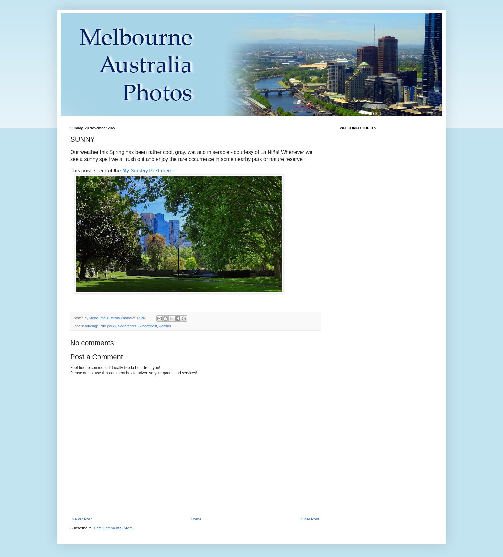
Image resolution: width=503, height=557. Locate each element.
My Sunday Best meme (148, 170)
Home (196, 519)
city (102, 326)
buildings (92, 326)
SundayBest (147, 326)
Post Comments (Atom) (114, 528)
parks (111, 326)
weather (165, 326)
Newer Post (82, 519)
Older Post (310, 519)
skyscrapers (127, 326)
